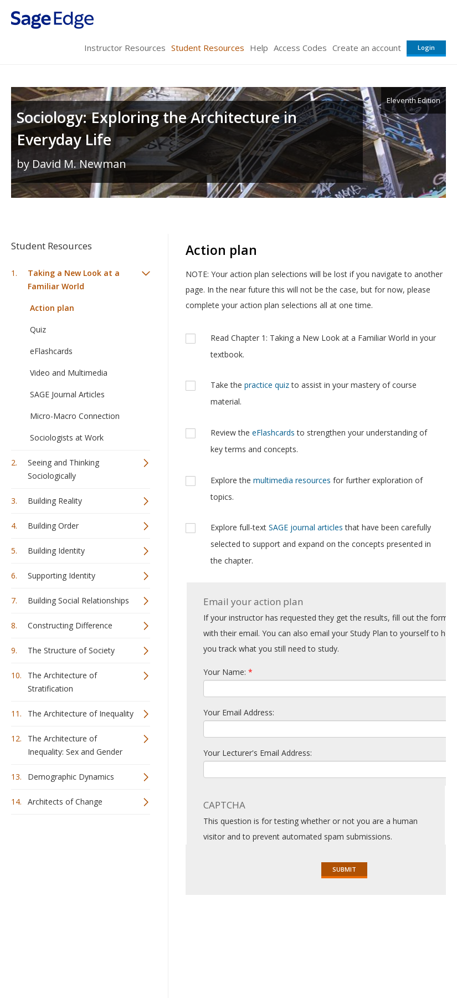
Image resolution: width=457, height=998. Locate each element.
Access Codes (300, 47)
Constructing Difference (70, 625)
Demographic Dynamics (71, 776)
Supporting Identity (61, 575)
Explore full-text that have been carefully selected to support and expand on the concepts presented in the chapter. (320, 544)
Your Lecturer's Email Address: (257, 753)
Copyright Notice (311, 956)
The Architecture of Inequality (80, 713)
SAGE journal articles (306, 527)
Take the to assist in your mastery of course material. (313, 393)
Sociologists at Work (67, 437)
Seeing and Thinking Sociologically (63, 469)
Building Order (53, 525)
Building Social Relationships (78, 600)
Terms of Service (243, 956)
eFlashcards (51, 351)
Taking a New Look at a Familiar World (74, 279)
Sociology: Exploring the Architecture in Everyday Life (157, 128)
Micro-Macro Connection (75, 416)
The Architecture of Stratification (62, 682)
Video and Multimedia (68, 372)
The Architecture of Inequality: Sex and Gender (75, 745)
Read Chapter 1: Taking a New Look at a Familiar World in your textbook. (323, 346)
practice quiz (266, 385)
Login (426, 47)
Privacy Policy (372, 956)
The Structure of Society (71, 650)
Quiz (38, 329)
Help (259, 47)
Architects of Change (65, 801)
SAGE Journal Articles (67, 394)
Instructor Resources (125, 47)
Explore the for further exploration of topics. (316, 488)
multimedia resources (292, 480)
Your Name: (228, 672)
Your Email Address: (238, 712)
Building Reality (55, 500)
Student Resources (207, 47)
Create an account (366, 47)
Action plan (52, 308)
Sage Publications (74, 930)
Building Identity (56, 550)
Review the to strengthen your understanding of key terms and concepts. (318, 440)
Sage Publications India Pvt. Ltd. (172, 930)
